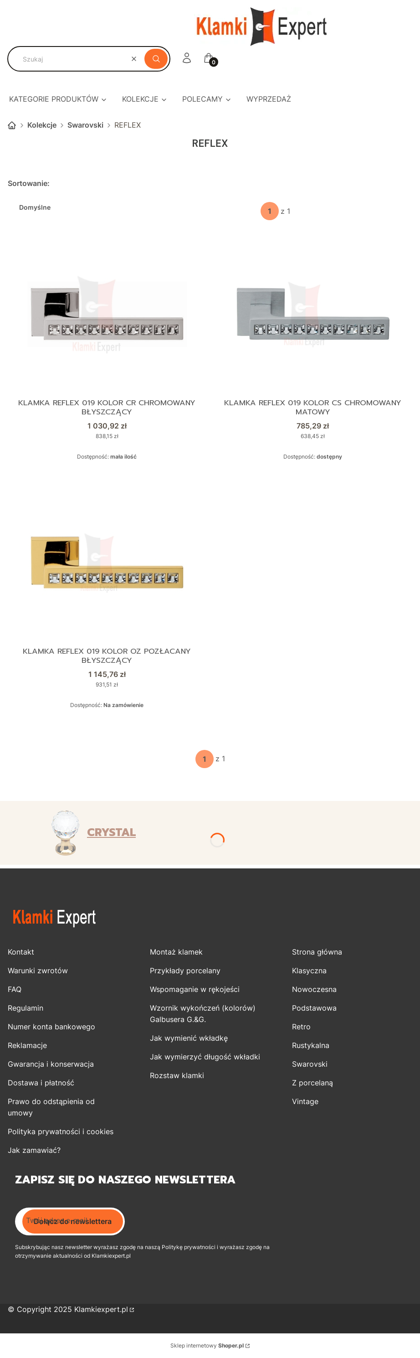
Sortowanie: (29, 183)
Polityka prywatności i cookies (60, 1131)
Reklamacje (27, 1045)
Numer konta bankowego (51, 1027)
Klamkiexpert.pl (101, 1309)
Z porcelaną (312, 1083)
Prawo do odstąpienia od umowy (51, 1107)
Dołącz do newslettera (73, 1221)
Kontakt (21, 952)
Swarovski (85, 124)
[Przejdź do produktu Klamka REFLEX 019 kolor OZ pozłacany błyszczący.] (107, 563)
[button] (156, 59)
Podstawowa (314, 1008)
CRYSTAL (111, 833)
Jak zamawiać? (34, 1150)
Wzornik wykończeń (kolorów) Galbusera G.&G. (203, 1014)
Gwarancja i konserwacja (51, 1064)
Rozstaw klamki (177, 1075)
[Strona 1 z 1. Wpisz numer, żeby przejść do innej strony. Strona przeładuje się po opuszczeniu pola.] (270, 211)
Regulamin (25, 1008)
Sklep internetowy (207, 1346)
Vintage (305, 1101)
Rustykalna (310, 1045)
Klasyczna (309, 971)
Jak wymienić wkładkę (189, 1038)
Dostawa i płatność (41, 1083)
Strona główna (11, 125)
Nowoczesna (314, 989)
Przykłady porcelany (185, 971)
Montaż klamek (176, 952)
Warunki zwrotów (38, 971)
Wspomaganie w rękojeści (195, 989)
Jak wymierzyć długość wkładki (205, 1057)
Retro (301, 1027)
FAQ (14, 989)
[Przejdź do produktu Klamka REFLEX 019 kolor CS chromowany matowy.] (313, 314)
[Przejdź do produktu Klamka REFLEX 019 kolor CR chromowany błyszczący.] (107, 314)
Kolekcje (41, 124)
